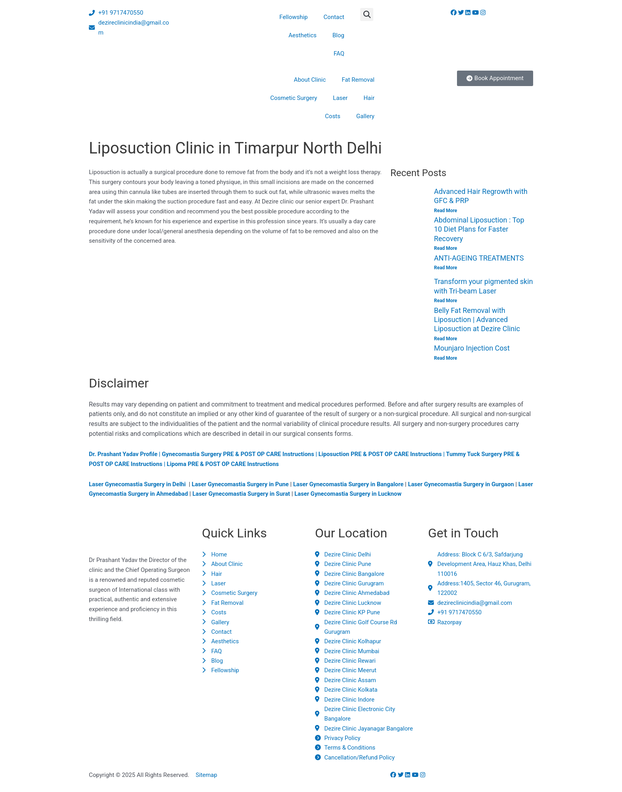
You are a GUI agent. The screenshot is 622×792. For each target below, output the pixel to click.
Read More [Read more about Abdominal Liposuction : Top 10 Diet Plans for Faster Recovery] (445, 248)
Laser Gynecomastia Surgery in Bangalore (352, 484)
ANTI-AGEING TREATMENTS (479, 258)
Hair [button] (368, 98)
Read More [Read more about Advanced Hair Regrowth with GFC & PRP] (445, 210)
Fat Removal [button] (358, 79)
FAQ (339, 53)
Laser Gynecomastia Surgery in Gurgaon (466, 484)
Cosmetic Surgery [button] (293, 98)
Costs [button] (332, 116)
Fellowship (293, 17)
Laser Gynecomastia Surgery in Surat (261, 494)
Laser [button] (340, 98)
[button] (366, 14)
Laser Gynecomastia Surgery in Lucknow (369, 494)
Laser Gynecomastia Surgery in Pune (242, 484)
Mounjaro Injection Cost (472, 349)
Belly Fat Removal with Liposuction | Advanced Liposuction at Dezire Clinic (477, 320)
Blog (338, 35)
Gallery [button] (365, 116)
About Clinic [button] (310, 79)
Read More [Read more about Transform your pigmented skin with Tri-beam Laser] (445, 301)
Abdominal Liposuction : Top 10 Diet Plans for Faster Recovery (479, 229)
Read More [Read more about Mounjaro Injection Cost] (445, 358)
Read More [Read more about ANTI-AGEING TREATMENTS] (445, 268)
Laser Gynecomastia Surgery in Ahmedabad (148, 494)
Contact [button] (334, 17)
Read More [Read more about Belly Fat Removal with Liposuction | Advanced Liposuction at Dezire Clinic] (445, 339)
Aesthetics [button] (302, 35)
